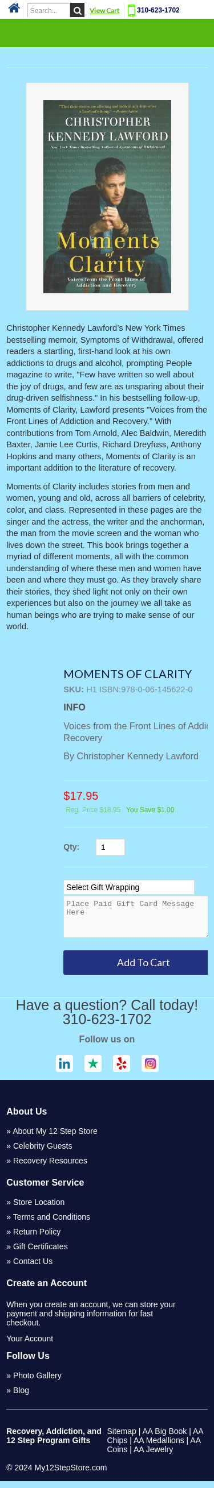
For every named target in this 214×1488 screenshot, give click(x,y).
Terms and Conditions (51, 1223)
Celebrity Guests (42, 1152)
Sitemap (121, 1438)
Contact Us (33, 1268)
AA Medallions (159, 1447)
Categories (107, 32)
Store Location (38, 1208)
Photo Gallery (37, 1382)
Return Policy (36, 1238)
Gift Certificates (40, 1253)
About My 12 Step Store (55, 1137)
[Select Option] (129, 887)
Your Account (29, 1345)
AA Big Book (165, 1438)
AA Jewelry (153, 1456)
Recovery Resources (50, 1167)
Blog (21, 1397)
